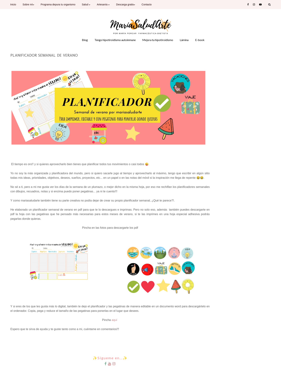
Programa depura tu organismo (58, 4)
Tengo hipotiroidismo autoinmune (115, 40)
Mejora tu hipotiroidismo (157, 40)
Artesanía (103, 4)
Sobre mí (28, 4)
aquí (115, 319)
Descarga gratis (125, 4)
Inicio (13, 4)
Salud (86, 4)
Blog (85, 40)
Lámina (184, 40)
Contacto (147, 4)
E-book (199, 40)
